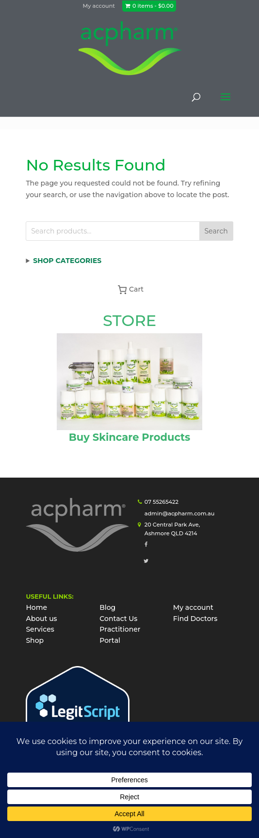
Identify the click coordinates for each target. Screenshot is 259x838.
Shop (35, 640)
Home (36, 607)
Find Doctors (195, 618)
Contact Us (118, 618)
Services (40, 629)
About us (41, 618)
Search (216, 231)
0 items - (153, 5)
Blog (107, 607)
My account (99, 5)
